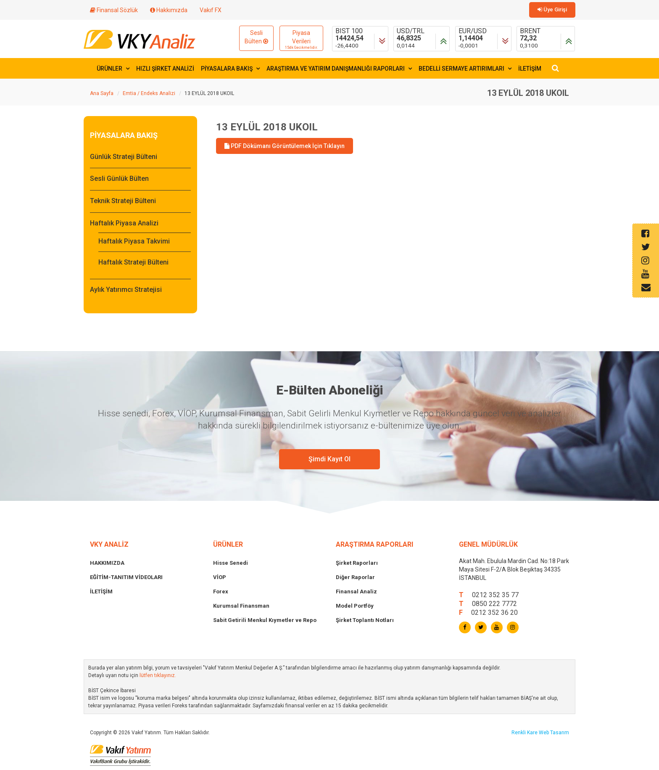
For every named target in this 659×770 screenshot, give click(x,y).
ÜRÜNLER (113, 68)
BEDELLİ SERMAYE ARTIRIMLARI (465, 68)
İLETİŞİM (529, 68)
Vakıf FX (210, 10)
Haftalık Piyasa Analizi (124, 223)
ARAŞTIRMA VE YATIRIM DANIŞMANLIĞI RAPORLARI (339, 68)
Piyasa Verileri (301, 39)
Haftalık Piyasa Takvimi (134, 241)
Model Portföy (355, 606)
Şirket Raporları (357, 563)
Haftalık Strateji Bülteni (133, 262)
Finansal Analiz (356, 591)
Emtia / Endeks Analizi (149, 93)
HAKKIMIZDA (107, 563)
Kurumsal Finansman (241, 606)
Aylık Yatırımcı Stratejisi (126, 290)
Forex (220, 591)
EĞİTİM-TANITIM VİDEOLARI (126, 577)
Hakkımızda (168, 10)
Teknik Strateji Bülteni (123, 201)
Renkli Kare (525, 733)
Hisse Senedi (230, 563)
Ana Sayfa (101, 93)
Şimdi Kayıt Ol (329, 459)
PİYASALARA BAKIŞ (230, 68)
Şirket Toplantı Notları (365, 620)
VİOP (219, 577)
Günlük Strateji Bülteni (123, 157)
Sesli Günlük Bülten (119, 179)
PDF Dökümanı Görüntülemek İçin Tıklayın (284, 146)
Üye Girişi (552, 9)
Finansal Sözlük (114, 10)
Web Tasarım (554, 733)
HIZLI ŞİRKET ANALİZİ (165, 68)
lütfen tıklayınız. (158, 675)
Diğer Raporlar (355, 577)
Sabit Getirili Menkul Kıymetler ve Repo (264, 620)
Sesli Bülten (256, 37)
